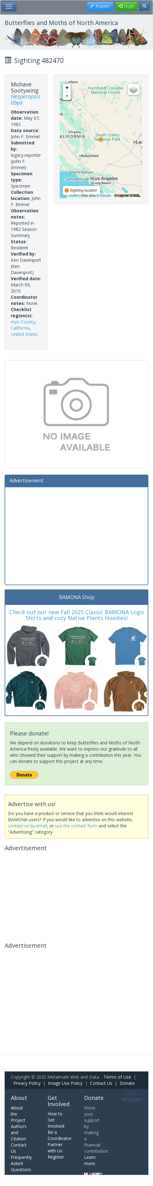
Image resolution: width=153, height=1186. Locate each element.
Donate (127, 1083)
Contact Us (101, 1083)
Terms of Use (117, 1077)
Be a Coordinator (60, 1135)
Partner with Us (55, 1148)
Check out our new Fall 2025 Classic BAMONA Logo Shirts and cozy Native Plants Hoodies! (76, 615)
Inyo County (23, 322)
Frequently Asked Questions (21, 1163)
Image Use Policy (65, 1083)
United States (24, 334)
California (20, 328)
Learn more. (90, 1160)
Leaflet (73, 195)
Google (105, 195)
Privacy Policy (26, 1083)
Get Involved (59, 1101)
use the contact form (76, 826)
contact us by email (27, 826)
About (19, 1097)
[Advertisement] (76, 535)
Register (56, 1157)
